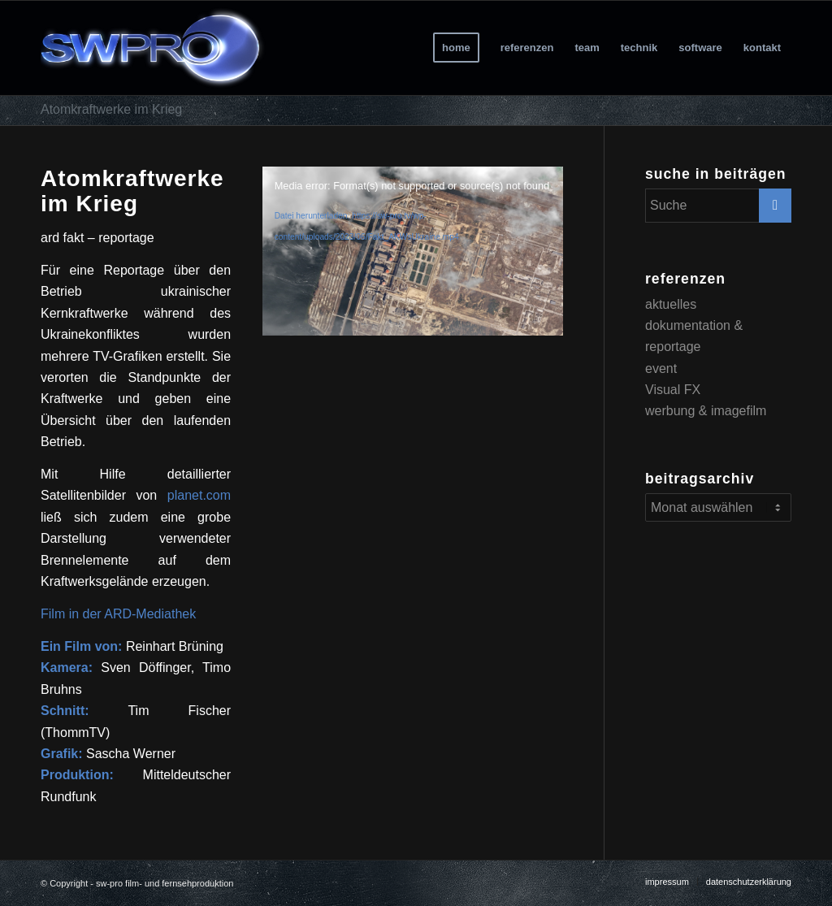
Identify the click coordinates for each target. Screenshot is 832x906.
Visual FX (672, 390)
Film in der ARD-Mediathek (118, 614)
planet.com (199, 495)
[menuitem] (456, 48)
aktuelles (670, 304)
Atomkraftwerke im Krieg (111, 109)
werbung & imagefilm (705, 411)
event (661, 368)
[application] (412, 251)
